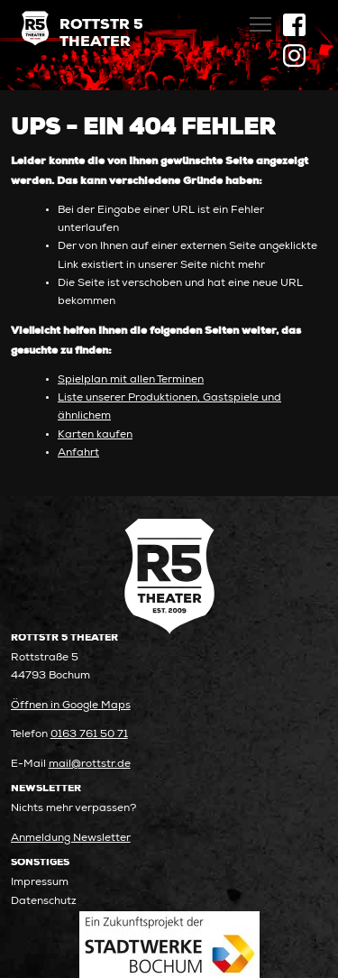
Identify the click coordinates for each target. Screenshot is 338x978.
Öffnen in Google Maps (71, 706)
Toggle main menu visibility (262, 19)
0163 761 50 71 (89, 735)
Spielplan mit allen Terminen (131, 380)
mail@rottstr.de (90, 764)
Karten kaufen (95, 435)
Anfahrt (78, 453)
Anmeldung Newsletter (71, 838)
